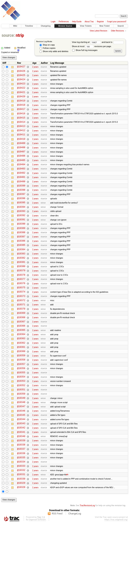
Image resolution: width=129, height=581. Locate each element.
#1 (67, 530)
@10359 (21, 395)
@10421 (21, 96)
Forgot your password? (117, 21)
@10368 (21, 351)
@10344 (21, 467)
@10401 (21, 192)
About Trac (89, 21)
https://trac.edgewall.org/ (116, 577)
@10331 (21, 530)
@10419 (21, 105)
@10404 (21, 178)
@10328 (21, 544)
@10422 (21, 91)
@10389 (21, 250)
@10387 (21, 260)
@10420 (21, 101)
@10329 (21, 539)
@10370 (21, 342)
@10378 (21, 303)
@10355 (21, 414)
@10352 (21, 429)
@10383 (21, 279)
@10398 (21, 207)
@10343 (21, 472)
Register (100, 21)
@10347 (21, 452)
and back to (112, 42)
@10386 (21, 264)
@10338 (21, 496)
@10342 (21, 477)
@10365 (21, 366)
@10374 (21, 322)
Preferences (64, 21)
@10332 (21, 525)
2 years (35, 67)
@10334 (21, 515)
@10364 (21, 371)
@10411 (21, 144)
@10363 (21, 375)
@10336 (21, 506)
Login (53, 21)
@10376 (21, 313)
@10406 (21, 168)
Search (121, 26)
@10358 (21, 399)
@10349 (21, 443)
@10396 (21, 216)
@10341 (21, 482)
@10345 (21, 462)
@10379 (21, 298)
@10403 (21, 183)
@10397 (21, 211)
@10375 (21, 318)
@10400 (21, 197)
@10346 (21, 457)
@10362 (21, 380)
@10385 (21, 269)
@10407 (21, 163)
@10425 (21, 76)
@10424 (21, 81)
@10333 (21, 520)
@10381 (21, 289)
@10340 (21, 486)
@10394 (21, 226)
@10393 (21, 231)
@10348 (21, 448)
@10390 (21, 245)
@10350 (21, 438)
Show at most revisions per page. (92, 46)
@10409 (21, 154)
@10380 (21, 293)
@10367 (21, 356)
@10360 (21, 390)
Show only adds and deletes (53, 51)
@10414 (21, 130)
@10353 (21, 424)
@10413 (21, 134)
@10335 (21, 510)
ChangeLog (74, 571)
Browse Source (65, 26)
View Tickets (86, 26)
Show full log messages (84, 50)
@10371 (21, 337)
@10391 (21, 240)
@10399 (21, 202)
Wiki (15, 26)
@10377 (21, 308)
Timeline (29, 26)
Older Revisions (117, 31)
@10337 (21, 501)
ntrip (20, 35)
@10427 (21, 67)
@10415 (21, 125)
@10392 (21, 236)
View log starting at (87, 42)
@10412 (21, 139)
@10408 (21, 158)
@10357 (21, 404)
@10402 (21, 187)
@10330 (21, 535)
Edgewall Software (37, 577)
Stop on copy (47, 45)
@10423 (21, 86)
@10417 (21, 115)
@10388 (21, 255)
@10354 (21, 419)
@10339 (21, 491)
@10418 (21, 110)
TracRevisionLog (87, 563)
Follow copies (47, 48)
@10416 (21, 120)
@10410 (21, 149)
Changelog (46, 26)
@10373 (21, 327)
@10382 (21, 284)
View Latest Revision (98, 31)
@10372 (21, 332)
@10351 (21, 433)
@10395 (21, 221)
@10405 (21, 173)
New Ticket (105, 26)
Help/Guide (77, 21)
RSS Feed (57, 571)
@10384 (21, 274)
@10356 (21, 409)
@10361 (21, 385)
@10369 (21, 346)
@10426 (21, 72)
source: (8, 35)
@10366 (21, 361)
